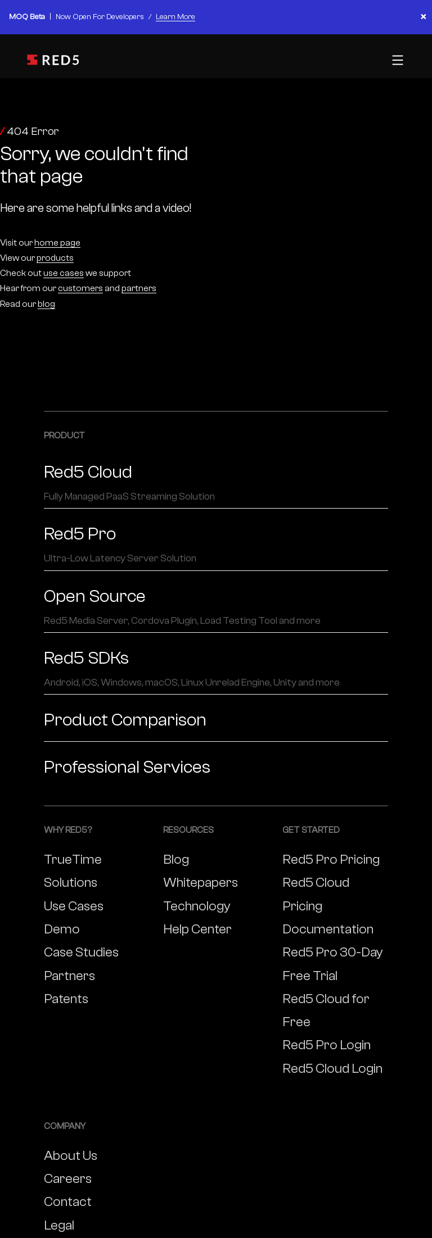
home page (57, 243)
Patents (66, 998)
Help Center (197, 929)
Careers (68, 1178)
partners (139, 288)
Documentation (328, 929)
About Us (70, 1155)
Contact (68, 1201)
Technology (197, 906)
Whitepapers (200, 882)
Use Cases (74, 906)
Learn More (175, 16)
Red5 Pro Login (326, 1045)
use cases (63, 273)
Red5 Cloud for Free (326, 1010)
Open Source (216, 607)
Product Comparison (125, 720)
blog (46, 304)
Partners (69, 975)
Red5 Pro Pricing (331, 859)
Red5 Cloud (216, 483)
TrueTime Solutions (73, 871)
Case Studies (81, 952)
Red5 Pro (216, 544)
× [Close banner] (423, 17)
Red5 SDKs (216, 669)
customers (80, 288)
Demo (62, 929)
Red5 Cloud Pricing (315, 894)
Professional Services (127, 767)
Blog (176, 859)
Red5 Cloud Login (332, 1068)
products (55, 258)
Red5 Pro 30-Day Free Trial (332, 964)
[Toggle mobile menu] (396, 60)
